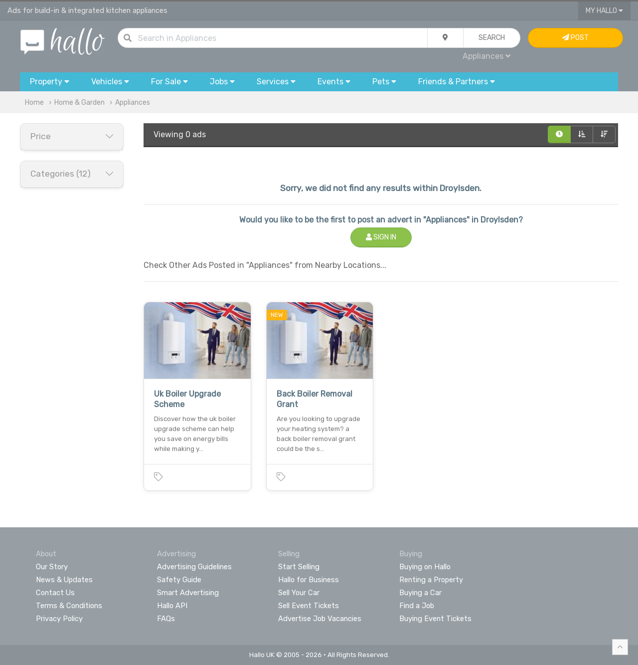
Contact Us (55, 592)
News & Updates (64, 579)
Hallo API (172, 605)
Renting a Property (431, 579)
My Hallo (604, 10)
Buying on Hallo (425, 566)
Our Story (52, 566)
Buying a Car (420, 592)
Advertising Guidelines (194, 566)
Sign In (381, 237)
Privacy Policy (59, 618)
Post (575, 37)
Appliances (486, 56)
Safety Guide (179, 579)
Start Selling (298, 566)
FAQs (166, 618)
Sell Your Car (298, 592)
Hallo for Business (308, 579)
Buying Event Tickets (435, 618)
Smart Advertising (188, 592)
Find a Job (416, 605)
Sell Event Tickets (308, 605)
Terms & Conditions (69, 605)
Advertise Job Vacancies (319, 618)
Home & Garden (79, 102)
